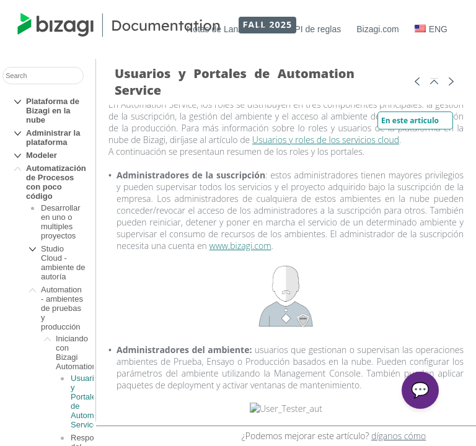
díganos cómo (398, 436)
